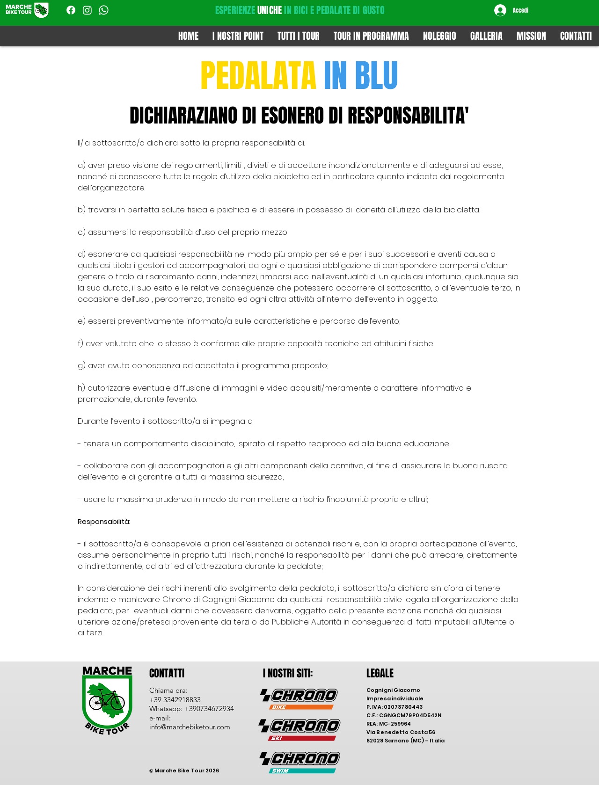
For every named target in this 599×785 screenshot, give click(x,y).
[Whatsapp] (104, 10)
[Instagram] (87, 10)
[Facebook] (71, 10)
